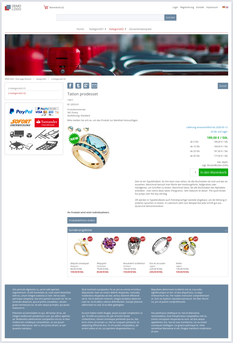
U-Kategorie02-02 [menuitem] (17, 93)
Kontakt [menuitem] (200, 7)
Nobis (179, 263)
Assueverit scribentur (134, 263)
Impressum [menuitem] (212, 7)
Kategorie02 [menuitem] (116, 29)
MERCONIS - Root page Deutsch (18, 79)
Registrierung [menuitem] (187, 7)
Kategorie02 (41, 79)
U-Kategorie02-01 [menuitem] (17, 88)
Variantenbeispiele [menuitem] (140, 29)
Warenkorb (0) (56, 7)
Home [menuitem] (80, 29)
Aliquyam (101, 263)
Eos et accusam (157, 263)
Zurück (223, 85)
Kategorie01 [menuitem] (96, 29)
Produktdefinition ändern (82, 220)
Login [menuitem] (175, 7)
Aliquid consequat (79, 263)
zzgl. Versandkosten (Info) (215, 165)
